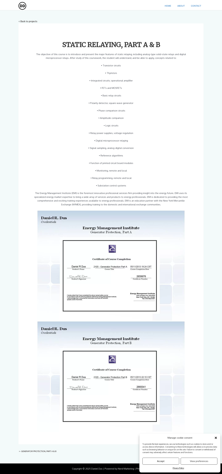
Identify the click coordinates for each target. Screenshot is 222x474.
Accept (160, 461)
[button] (215, 437)
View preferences (199, 461)
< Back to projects (27, 21)
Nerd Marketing (126, 468)
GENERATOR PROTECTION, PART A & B (37, 451)
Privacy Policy (178, 468)
